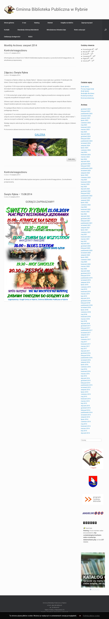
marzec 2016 (85, 374)
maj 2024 (84, 152)
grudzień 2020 (85, 246)
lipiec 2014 (84, 419)
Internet (50, 23)
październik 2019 (86, 278)
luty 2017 (84, 348)
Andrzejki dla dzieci (87, 93)
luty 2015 (84, 403)
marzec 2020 (85, 266)
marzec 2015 (85, 401)
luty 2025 (84, 132)
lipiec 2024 (84, 148)
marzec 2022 (85, 211)
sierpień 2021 (85, 228)
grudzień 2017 (85, 326)
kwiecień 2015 (85, 399)
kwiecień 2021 (85, 237)
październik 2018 (86, 305)
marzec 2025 (85, 129)
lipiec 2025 (84, 120)
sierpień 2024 (85, 145)
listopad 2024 (85, 138)
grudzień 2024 (85, 136)
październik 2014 (86, 412)
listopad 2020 (85, 248)
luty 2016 (84, 376)
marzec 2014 (85, 428)
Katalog (36, 23)
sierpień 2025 (85, 118)
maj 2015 (84, 396)
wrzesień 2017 (86, 332)
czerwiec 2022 (86, 205)
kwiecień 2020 (85, 264)
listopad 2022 (85, 193)
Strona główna (9, 23)
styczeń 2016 (85, 378)
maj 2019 (84, 289)
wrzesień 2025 (86, 116)
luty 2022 (84, 214)
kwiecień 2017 (85, 344)
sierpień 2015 (85, 389)
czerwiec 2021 (86, 232)
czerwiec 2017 (86, 339)
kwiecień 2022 (85, 209)
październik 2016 (86, 358)
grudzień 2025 (85, 109)
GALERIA (40, 134)
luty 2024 (84, 159)
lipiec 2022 (84, 202)
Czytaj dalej (71, 159)
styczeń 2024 (85, 161)
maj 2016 (84, 369)
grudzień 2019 (85, 273)
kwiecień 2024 (85, 155)
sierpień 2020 (85, 255)
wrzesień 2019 (86, 280)
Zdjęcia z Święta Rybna (16, 72)
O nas (24, 23)
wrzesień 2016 (86, 360)
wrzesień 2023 (86, 170)
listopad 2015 (85, 383)
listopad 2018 (85, 303)
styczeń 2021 (85, 243)
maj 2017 (84, 342)
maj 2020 (84, 262)
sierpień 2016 (85, 362)
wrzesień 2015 (86, 387)
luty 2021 (84, 241)
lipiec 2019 (84, 285)
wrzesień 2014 (86, 415)
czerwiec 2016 (86, 367)
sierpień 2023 (85, 173)
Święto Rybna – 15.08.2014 (18, 194)
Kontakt (6, 30)
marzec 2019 (85, 294)
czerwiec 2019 (86, 287)
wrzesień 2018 (86, 307)
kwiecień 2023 (85, 182)
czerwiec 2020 (86, 259)
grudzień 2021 (85, 218)
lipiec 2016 (84, 364)
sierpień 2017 (85, 335)
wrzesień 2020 (86, 253)
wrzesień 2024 (86, 143)
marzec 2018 (85, 319)
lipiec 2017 (84, 337)
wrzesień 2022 (86, 198)
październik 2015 (86, 385)
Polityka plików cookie (91, 616)
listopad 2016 (85, 355)
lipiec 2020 (84, 257)
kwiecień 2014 (85, 426)
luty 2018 (84, 321)
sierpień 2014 (85, 417)
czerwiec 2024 (86, 150)
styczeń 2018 (85, 323)
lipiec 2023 (84, 175)
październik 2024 (86, 141)
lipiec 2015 (84, 392)
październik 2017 (86, 330)
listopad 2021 (85, 221)
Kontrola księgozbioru (15, 50)
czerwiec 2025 (86, 123)
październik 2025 (86, 113)
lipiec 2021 (84, 230)
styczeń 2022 (85, 216)
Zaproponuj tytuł (86, 23)
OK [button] (80, 616)
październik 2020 (86, 250)
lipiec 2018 (84, 310)
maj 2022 (84, 207)
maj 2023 (84, 180)
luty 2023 (84, 186)
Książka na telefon (67, 23)
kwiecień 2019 (85, 291)
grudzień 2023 (85, 164)
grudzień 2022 (85, 191)
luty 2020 (84, 269)
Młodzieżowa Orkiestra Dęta (56, 30)
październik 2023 (86, 168)
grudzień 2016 (85, 353)
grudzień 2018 (85, 301)
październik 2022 (86, 196)
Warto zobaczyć (79, 30)
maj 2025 (84, 125)
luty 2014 (84, 431)
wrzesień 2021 (86, 225)
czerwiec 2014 (86, 421)
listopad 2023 (85, 166)
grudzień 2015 (85, 380)
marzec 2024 (85, 157)
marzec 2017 (85, 346)
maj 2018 (84, 314)
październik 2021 (86, 223)
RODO (30, 37)
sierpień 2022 (85, 200)
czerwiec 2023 (86, 177)
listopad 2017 (85, 328)
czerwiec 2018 (86, 312)
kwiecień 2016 (85, 371)
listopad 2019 (85, 275)
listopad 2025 (85, 111)
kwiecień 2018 (85, 316)
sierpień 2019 (85, 282)
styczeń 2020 (85, 271)
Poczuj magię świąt (87, 89)
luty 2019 (84, 296)
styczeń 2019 (85, 298)
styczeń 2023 (85, 189)
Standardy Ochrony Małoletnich (28, 30)
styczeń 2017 (85, 351)
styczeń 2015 (85, 406)
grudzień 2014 (85, 408)
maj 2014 (84, 424)
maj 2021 (84, 234)
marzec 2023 (85, 184)
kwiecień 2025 (85, 127)
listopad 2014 (85, 410)
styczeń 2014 (85, 433)
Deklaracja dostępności (12, 37)
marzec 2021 (85, 239)
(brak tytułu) (85, 86)
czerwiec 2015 (86, 394)
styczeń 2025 (85, 134)
